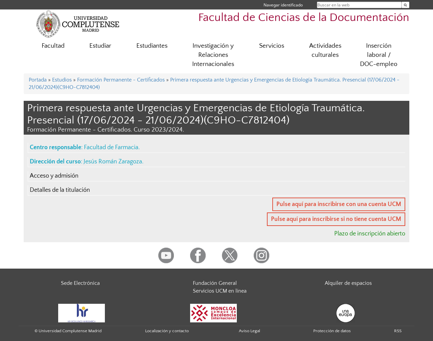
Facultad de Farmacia (111, 147)
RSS (398, 330)
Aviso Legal (249, 330)
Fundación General (215, 283)
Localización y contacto (167, 330)
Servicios (271, 45)
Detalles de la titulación (60, 190)
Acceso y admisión (54, 176)
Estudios (62, 80)
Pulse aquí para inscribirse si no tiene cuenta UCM (336, 219)
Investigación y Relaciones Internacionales (213, 55)
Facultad (53, 45)
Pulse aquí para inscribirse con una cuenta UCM (338, 204)
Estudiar (100, 45)
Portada (38, 80)
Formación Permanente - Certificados (121, 80)
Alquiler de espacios (348, 283)
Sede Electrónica (80, 283)
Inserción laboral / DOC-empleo (378, 55)
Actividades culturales (325, 50)
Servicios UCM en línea (220, 291)
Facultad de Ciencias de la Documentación (303, 18)
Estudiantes (151, 45)
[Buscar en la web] (405, 5)
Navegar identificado (283, 5)
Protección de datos (332, 330)
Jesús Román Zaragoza (113, 161)
